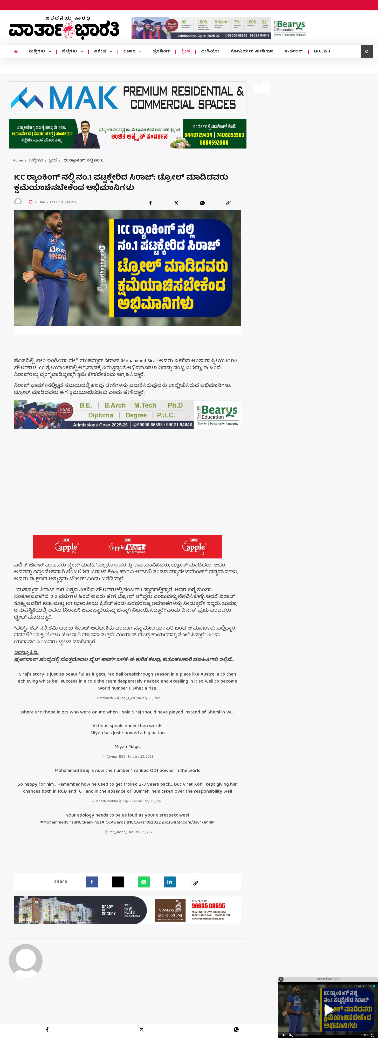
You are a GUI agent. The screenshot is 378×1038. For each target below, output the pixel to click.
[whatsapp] (202, 203)
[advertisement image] (220, 28)
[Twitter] (118, 881)
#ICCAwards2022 (145, 822)
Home (18, 161)
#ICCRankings (84, 822)
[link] (228, 203)
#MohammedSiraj (51, 822)
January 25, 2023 (149, 698)
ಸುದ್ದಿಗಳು (37, 52)
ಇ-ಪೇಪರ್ (293, 52)
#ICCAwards (112, 822)
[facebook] (150, 203)
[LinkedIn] (169, 881)
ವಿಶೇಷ (100, 52)
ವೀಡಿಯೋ (210, 52)
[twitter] (176, 203)
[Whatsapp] (143, 881)
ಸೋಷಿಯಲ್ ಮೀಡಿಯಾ (251, 52)
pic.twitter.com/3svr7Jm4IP (193, 822)
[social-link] (195, 882)
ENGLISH (322, 52)
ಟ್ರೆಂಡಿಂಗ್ (161, 52)
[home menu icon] (16, 52)
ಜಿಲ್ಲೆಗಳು (70, 52)
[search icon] (367, 51)
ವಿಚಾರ (130, 52)
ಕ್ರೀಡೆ (185, 52)
